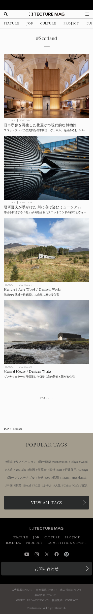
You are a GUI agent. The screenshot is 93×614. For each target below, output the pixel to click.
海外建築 (45, 461)
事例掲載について (47, 590)
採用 (56, 477)
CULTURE (48, 23)
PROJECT (71, 23)
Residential (80, 477)
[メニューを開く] (87, 14)
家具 (85, 485)
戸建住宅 (71, 469)
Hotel (27, 485)
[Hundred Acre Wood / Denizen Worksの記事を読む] (46, 250)
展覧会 (42, 469)
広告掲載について (22, 590)
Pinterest (66, 554)
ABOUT (20, 600)
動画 (32, 469)
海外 (52, 469)
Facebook (56, 554)
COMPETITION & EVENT (67, 542)
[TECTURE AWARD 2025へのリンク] (46, 5)
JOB (30, 23)
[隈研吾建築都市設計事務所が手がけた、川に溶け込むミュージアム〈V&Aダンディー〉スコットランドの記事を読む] (46, 168)
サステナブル (26, 477)
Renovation (60, 461)
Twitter (46, 554)
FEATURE (11, 23)
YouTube (20, 469)
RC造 (36, 485)
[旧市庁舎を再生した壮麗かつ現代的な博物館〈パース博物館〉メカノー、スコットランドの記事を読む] (46, 86)
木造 (10, 469)
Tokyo (74, 461)
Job (48, 477)
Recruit (66, 477)
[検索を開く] (6, 14)
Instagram (36, 554)
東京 (10, 461)
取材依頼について (45, 595)
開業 (18, 485)
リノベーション (26, 461)
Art (60, 469)
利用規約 (57, 600)
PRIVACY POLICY (38, 600)
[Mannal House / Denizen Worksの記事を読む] (46, 332)
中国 (10, 485)
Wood (84, 461)
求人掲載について (71, 590)
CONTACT (71, 600)
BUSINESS (13, 542)
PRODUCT (34, 542)
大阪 (58, 485)
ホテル (47, 485)
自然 (40, 477)
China (67, 485)
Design (83, 469)
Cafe (76, 485)
